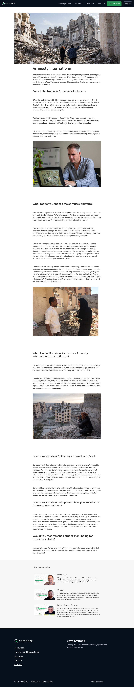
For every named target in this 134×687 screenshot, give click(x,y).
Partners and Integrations (26, 652)
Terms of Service (47, 681)
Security (18, 660)
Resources (90, 4)
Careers (18, 664)
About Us (18, 656)
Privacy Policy (35, 681)
